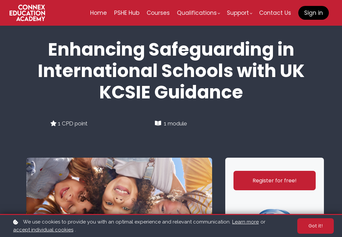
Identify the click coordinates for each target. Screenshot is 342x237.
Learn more (245, 222)
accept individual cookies (43, 230)
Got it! (315, 226)
